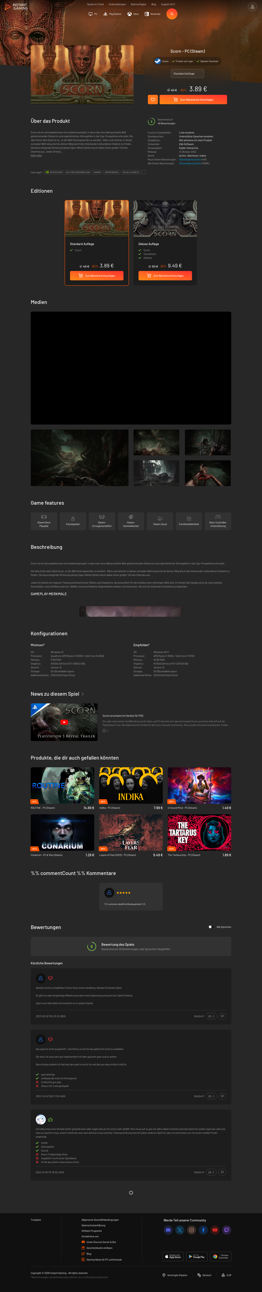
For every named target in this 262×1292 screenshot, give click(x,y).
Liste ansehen (186, 132)
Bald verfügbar (138, 4)
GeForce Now (56, 172)
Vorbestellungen (117, 4)
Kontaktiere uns (90, 1236)
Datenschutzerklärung (93, 1225)
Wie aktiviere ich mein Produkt (195, 140)
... (144, 172)
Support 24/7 (168, 4)
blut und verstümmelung (78, 172)
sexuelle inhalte (131, 172)
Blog (153, 4)
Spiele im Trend (95, 4)
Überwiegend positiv (190, 159)
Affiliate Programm (92, 1230)
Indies (203, 155)
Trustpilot (36, 1219)
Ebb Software (186, 144)
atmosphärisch (112, 172)
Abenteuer (192, 155)
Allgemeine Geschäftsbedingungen (100, 1219)
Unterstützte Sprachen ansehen (196, 136)
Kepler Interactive (188, 147)
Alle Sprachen (219, 927)
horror (97, 172)
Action (182, 155)
